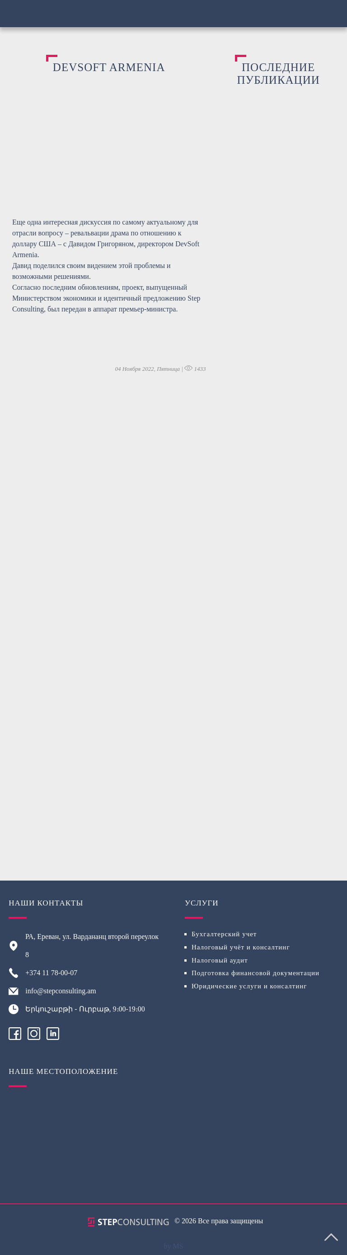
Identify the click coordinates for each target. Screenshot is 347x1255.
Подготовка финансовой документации (255, 973)
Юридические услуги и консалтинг (249, 986)
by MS (173, 1246)
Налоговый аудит (220, 960)
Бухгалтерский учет (224, 934)
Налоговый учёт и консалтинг (241, 947)
